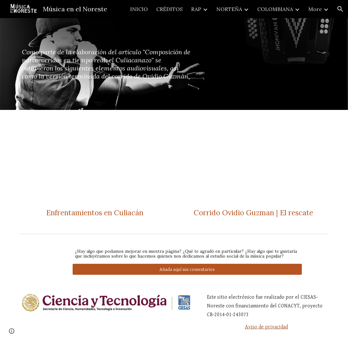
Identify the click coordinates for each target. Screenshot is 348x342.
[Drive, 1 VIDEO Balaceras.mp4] (94, 160)
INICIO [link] (139, 9)
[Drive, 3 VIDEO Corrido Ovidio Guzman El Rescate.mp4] (253, 160)
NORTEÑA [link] (229, 9)
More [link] (315, 9)
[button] (340, 9)
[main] (107, 64)
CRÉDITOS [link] (169, 9)
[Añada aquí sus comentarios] (187, 269)
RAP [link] (196, 9)
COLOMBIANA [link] (275, 9)
